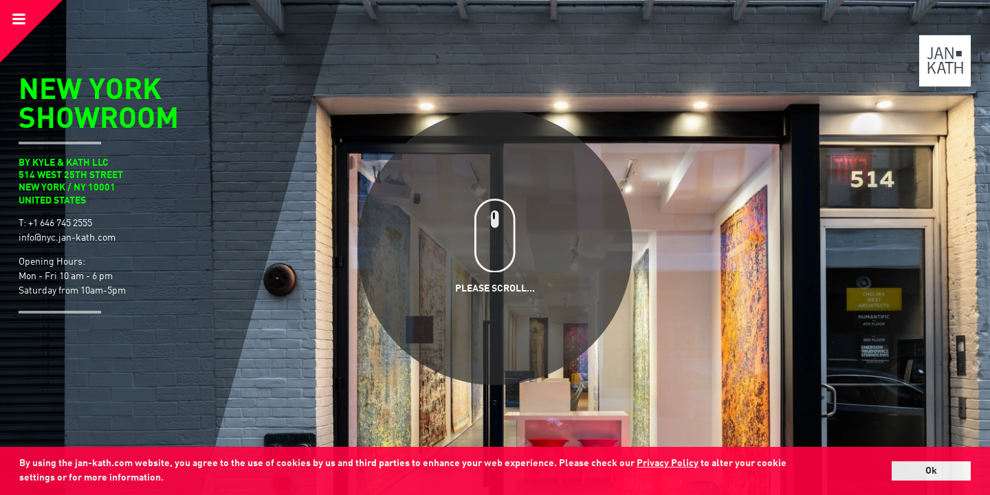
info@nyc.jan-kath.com (67, 238)
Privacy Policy (667, 463)
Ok (931, 471)
